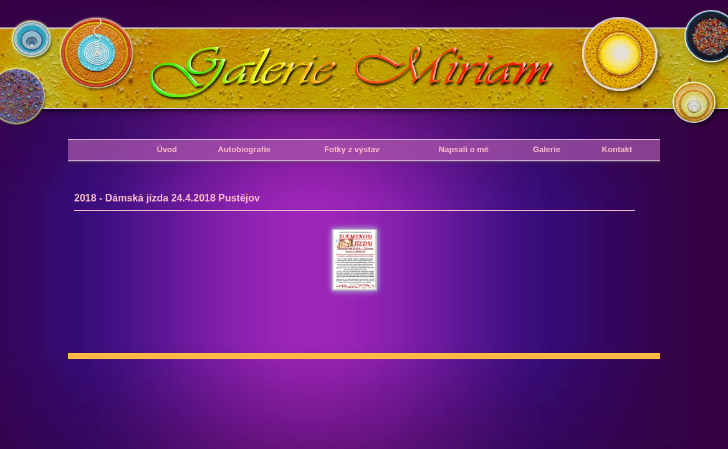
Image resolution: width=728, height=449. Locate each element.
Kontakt (617, 149)
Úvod (167, 149)
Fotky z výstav (352, 149)
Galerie (546, 149)
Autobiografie (244, 149)
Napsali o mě (464, 149)
